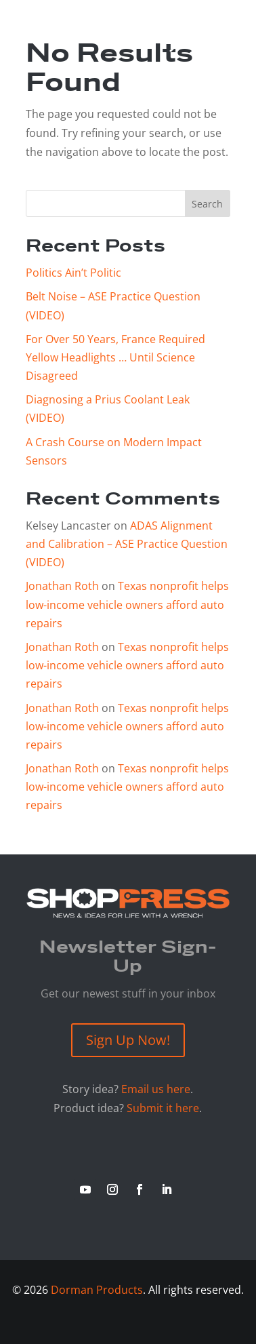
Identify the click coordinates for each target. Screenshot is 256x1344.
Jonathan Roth (62, 585)
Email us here (155, 1089)
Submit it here (163, 1108)
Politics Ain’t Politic (73, 272)
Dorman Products (97, 1289)
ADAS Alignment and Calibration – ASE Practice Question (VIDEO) (127, 544)
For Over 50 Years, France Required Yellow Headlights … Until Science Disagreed (115, 357)
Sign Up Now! (128, 1040)
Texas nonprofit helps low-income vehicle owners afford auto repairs (127, 604)
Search (207, 203)
